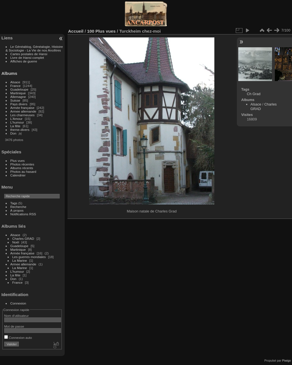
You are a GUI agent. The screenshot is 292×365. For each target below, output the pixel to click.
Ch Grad (253, 94)
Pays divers (19, 104)
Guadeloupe (19, 89)
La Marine (19, 260)
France (15, 86)
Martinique (18, 93)
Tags (13, 203)
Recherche (18, 207)
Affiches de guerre (23, 61)
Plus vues (17, 160)
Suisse (15, 100)
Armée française (22, 107)
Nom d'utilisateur (16, 315)
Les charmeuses (22, 115)
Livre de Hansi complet (27, 57)
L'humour (17, 122)
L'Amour (16, 118)
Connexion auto (18, 337)
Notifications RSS (23, 214)
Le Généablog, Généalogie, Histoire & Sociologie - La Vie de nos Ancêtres (34, 48)
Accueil (76, 31)
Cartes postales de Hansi (28, 54)
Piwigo (286, 360)
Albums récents (21, 168)
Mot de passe (14, 326)
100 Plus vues (101, 31)
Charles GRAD (23, 238)
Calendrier (18, 175)
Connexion (18, 303)
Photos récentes (22, 164)
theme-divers (20, 129)
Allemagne (18, 96)
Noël (15, 242)
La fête (15, 126)
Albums (9, 73)
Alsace (15, 82)
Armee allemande (23, 111)
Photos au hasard (23, 171)
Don (13, 133)
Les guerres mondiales (29, 257)
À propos (17, 210)
